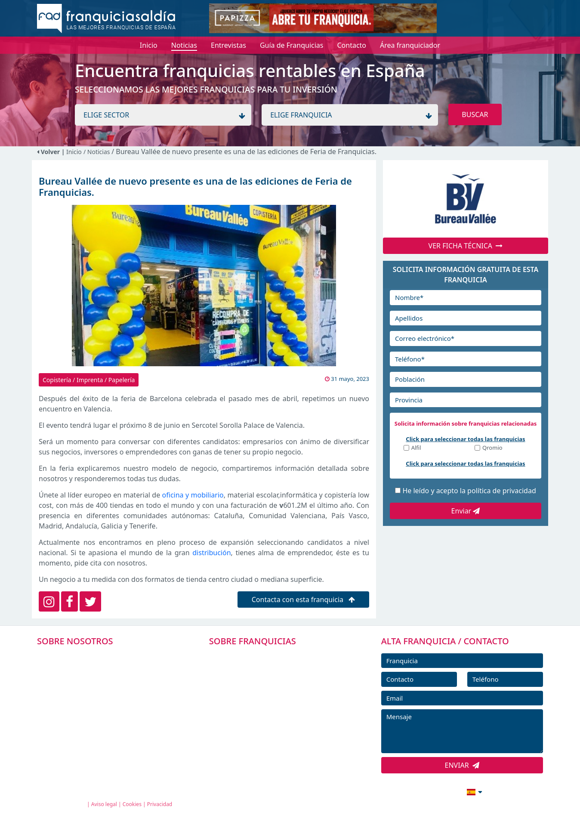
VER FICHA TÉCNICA (466, 245)
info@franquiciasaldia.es (400, 791)
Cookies (132, 804)
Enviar (465, 511)
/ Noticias (97, 152)
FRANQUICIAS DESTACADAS (264, 695)
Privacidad (160, 804)
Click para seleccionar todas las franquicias (465, 439)
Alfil (416, 448)
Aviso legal (104, 804)
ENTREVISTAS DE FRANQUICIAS (269, 734)
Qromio (492, 448)
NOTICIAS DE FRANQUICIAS (264, 714)
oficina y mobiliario (193, 495)
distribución (211, 552)
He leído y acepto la (469, 490)
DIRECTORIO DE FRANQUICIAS (268, 675)
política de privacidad (501, 490)
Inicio (74, 152)
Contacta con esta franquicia (303, 599)
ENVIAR (462, 765)
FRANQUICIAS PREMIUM (259, 656)
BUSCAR (475, 114)
